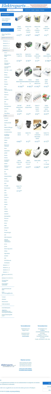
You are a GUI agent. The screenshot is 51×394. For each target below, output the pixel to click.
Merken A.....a (6, 41)
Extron (5, 82)
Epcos (5, 202)
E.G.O (5, 52)
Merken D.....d (6, 48)
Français (42, 10)
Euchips (6, 61)
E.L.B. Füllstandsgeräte (8, 89)
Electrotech (7, 150)
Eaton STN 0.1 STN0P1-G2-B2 (28, 29)
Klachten (4, 299)
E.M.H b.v (6, 94)
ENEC (5, 225)
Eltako (5, 174)
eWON (5, 204)
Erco (5, 86)
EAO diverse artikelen (7, 64)
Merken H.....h (6, 270)
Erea (5, 148)
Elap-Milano (7, 113)
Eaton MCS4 (19, 134)
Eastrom (6, 213)
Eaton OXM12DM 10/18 (37, 56)
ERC (5, 258)
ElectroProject (7, 232)
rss (33, 391)
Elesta (5, 178)
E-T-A (5, 244)
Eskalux (6, 84)
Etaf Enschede (7, 122)
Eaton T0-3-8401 (19, 187)
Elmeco (6, 72)
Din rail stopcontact (28, 106)
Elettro (5, 140)
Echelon (6, 255)
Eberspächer (7, 216)
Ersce (5, 246)
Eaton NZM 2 (37, 161)
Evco (5, 97)
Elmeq (5, 74)
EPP (5, 101)
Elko (5, 125)
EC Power (6, 181)
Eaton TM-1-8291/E (19, 55)
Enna (5, 223)
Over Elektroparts (6, 307)
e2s (5, 235)
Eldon (5, 142)
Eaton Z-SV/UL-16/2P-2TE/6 (37, 108)
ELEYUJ (5, 209)
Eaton (5, 115)
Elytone (6, 92)
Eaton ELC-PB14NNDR (28, 55)
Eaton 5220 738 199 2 (19, 162)
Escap (5, 230)
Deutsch (37, 10)
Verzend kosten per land (6, 289)
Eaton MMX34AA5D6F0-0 (21, 81)
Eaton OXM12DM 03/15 (46, 28)
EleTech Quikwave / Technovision (7, 240)
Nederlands (28, 10)
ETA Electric (7, 262)
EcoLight (6, 185)
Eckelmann (6, 77)
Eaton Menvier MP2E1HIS (37, 81)
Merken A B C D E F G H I (7, 38)
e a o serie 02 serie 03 (7, 67)
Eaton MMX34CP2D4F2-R (30, 81)
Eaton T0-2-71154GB (46, 162)
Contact (3, 297)
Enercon (6, 118)
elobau (6, 211)
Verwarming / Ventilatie (5, 281)
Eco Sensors (7, 129)
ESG (5, 183)
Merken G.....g (6, 267)
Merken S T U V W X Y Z (7, 278)
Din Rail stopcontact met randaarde (19, 108)
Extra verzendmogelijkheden (7, 292)
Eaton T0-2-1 (28, 134)
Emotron (6, 99)
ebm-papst (6, 138)
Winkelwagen (6, 24)
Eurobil (6, 120)
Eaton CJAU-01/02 (46, 81)
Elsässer (6, 218)
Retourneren (5, 301)
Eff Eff (5, 153)
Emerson (6, 197)
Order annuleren (6, 304)
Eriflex (5, 251)
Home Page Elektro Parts (6, 34)
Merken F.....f (6, 265)
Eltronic (6, 220)
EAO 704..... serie (8, 70)
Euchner (6, 108)
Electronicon (7, 188)
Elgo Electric (7, 253)
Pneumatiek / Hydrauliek (5, 284)
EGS (5, 58)
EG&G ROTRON (7, 176)
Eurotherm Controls (6, 160)
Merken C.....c (6, 45)
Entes (5, 199)
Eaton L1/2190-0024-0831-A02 (46, 108)
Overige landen (25, 336)
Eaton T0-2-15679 (46, 134)
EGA (5, 192)
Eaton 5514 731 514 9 (28, 162)
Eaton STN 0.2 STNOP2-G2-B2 (37, 29)
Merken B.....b (6, 43)
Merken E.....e (6, 50)
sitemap (30, 391)
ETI (5, 171)
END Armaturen (8, 237)
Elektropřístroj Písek (7, 55)
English (33, 10)
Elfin (5, 190)
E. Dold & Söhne (8, 132)
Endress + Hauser (6, 166)
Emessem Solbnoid (6, 145)
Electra (6, 157)
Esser (5, 79)
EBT (5, 206)
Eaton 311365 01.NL (19, 28)
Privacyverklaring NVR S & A (7, 315)
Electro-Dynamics (8, 248)
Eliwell (5, 195)
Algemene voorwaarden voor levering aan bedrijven (7, 311)
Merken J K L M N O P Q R (7, 275)
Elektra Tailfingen (8, 127)
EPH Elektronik (7, 260)
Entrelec (6, 169)
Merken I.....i (6, 272)
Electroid (6, 227)
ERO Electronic (7, 106)
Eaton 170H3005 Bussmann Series (37, 135)
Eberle (5, 155)
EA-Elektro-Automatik (6, 135)
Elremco (6, 104)
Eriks (5, 111)
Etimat (5, 163)
